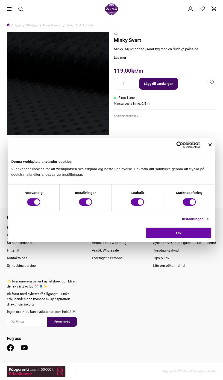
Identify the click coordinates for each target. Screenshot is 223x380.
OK (178, 233)
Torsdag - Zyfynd (166, 250)
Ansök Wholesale (105, 250)
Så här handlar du (20, 243)
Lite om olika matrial (169, 266)
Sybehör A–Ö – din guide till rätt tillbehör (184, 243)
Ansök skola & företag (109, 243)
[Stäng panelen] (210, 144)
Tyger (18, 25)
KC (116, 34)
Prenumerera (62, 321)
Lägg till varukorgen (158, 84)
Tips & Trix (161, 258)
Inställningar (192, 219)
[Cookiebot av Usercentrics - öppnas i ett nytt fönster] (180, 144)
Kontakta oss (17, 258)
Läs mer (120, 58)
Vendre (212, 371)
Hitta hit (13, 250)
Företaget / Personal (107, 258)
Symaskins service (21, 266)
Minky (70, 25)
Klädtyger (32, 25)
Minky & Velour (52, 25)
